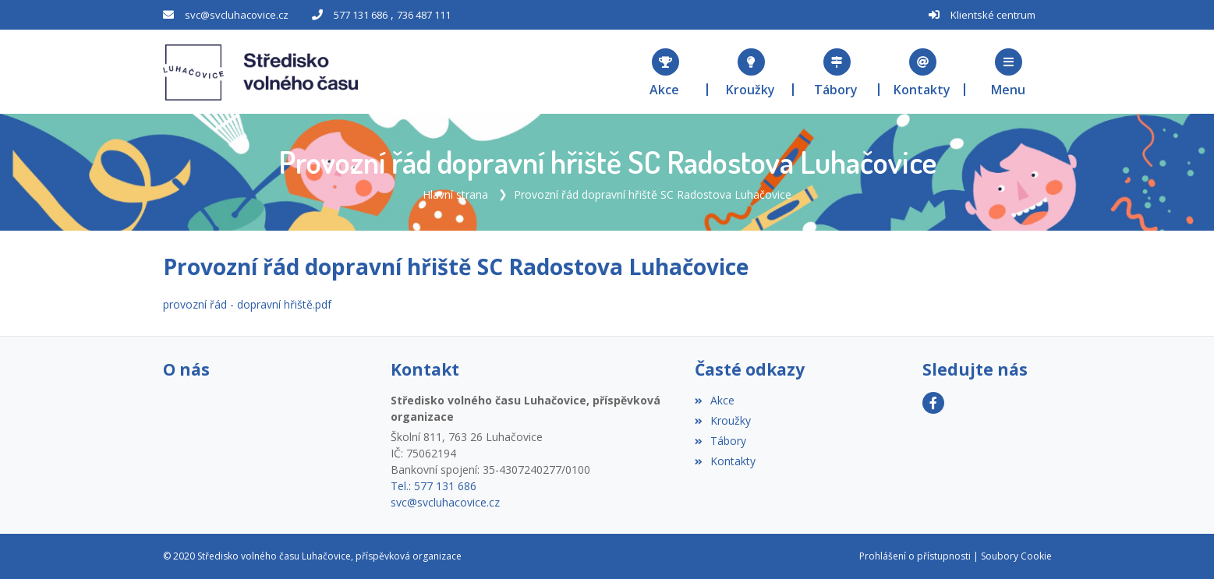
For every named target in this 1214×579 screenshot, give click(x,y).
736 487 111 (424, 15)
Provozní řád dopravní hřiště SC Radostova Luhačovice (652, 194)
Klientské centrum (992, 15)
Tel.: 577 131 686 (433, 485)
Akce (714, 400)
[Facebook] (933, 403)
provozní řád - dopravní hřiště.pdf (247, 304)
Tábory (720, 440)
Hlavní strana (455, 194)
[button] (1008, 72)
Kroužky (723, 420)
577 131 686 (361, 15)
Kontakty (725, 461)
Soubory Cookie (1016, 556)
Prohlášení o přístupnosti (915, 556)
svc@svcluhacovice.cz (236, 15)
